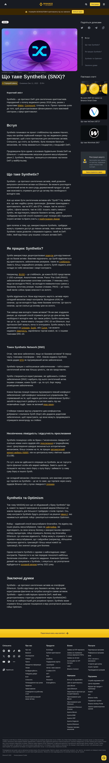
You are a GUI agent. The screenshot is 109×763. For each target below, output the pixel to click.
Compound (30, 105)
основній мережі (29, 564)
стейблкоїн (64, 261)
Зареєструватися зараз (94, 172)
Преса (27, 662)
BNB (89, 656)
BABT (48, 677)
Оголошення (29, 656)
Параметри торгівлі (94, 701)
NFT (47, 674)
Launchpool (50, 665)
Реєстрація (95, 4)
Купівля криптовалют (53, 653)
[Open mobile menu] (103, 4)
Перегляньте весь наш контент (54, 633)
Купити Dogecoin (73, 721)
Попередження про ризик (34, 683)
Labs (68, 666)
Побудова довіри (31, 674)
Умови (27, 668)
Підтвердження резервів (96, 670)
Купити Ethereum (73, 724)
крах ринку (48, 404)
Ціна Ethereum (72, 689)
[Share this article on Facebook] (89, 28)
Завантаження (30, 689)
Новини (28, 659)
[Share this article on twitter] (82, 28)
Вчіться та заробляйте (74, 680)
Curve (44, 328)
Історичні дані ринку (95, 664)
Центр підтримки (94, 683)
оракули (49, 255)
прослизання (46, 443)
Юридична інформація (33, 665)
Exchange (49, 650)
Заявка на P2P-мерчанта (75, 650)
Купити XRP (71, 718)
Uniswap (25, 328)
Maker (21, 105)
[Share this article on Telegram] (96, 28)
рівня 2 (64, 514)
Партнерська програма (96, 650)
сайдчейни (51, 527)
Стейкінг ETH (50, 671)
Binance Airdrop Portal (95, 704)
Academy (49, 659)
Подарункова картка (53, 662)
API (89, 695)
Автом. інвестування (53, 668)
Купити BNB (71, 715)
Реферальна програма (96, 653)
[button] (104, 4)
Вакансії (28, 653)
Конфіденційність (31, 671)
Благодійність (51, 683)
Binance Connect (73, 669)
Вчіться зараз (77, 12)
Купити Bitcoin (72, 712)
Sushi (33, 328)
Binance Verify (93, 698)
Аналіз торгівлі (93, 667)
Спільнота (28, 680)
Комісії (90, 692)
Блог (27, 677)
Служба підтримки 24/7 (96, 680)
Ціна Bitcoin (71, 686)
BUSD (22, 274)
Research (49, 680)
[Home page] (46, 4)
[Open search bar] (85, 4)
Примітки (28, 686)
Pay (47, 656)
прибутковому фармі (49, 219)
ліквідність (22, 331)
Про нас (28, 650)
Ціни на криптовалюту (74, 683)
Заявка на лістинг (73, 658)
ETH (22, 360)
